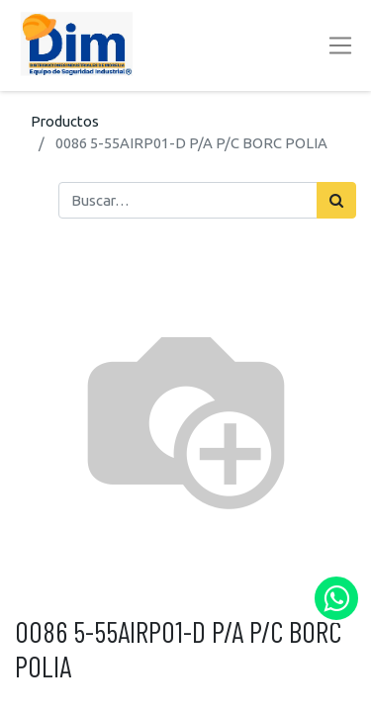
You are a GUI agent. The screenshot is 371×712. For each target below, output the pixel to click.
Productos (65, 121)
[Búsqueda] (336, 200)
